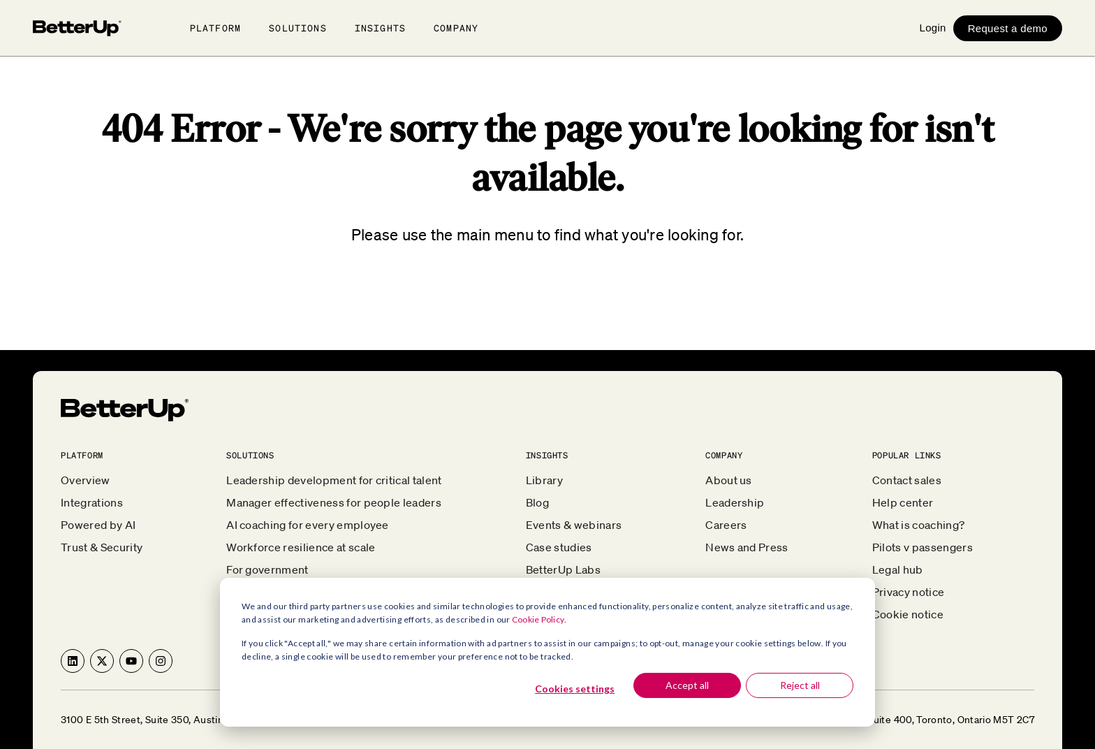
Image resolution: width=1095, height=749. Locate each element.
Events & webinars (574, 525)
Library (544, 480)
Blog (537, 502)
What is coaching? (918, 525)
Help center (903, 502)
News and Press (746, 547)
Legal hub (897, 569)
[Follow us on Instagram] (160, 661)
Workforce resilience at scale (300, 547)
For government (267, 569)
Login (932, 28)
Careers (726, 525)
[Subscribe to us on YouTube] (131, 661)
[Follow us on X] (102, 661)
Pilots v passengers (922, 547)
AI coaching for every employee (307, 525)
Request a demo (1008, 28)
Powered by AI (98, 525)
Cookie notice (907, 614)
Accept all (687, 685)
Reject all (800, 685)
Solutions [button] (298, 28)
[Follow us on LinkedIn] (72, 661)
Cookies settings (575, 689)
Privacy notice (908, 592)
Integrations (92, 502)
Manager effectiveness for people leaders (333, 502)
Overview (85, 480)
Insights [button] (380, 28)
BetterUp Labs (563, 569)
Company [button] (456, 28)
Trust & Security (101, 547)
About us (728, 480)
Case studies (559, 547)
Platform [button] (215, 28)
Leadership (734, 502)
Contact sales (906, 480)
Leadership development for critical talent (333, 480)
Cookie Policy (538, 619)
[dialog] (547, 652)
